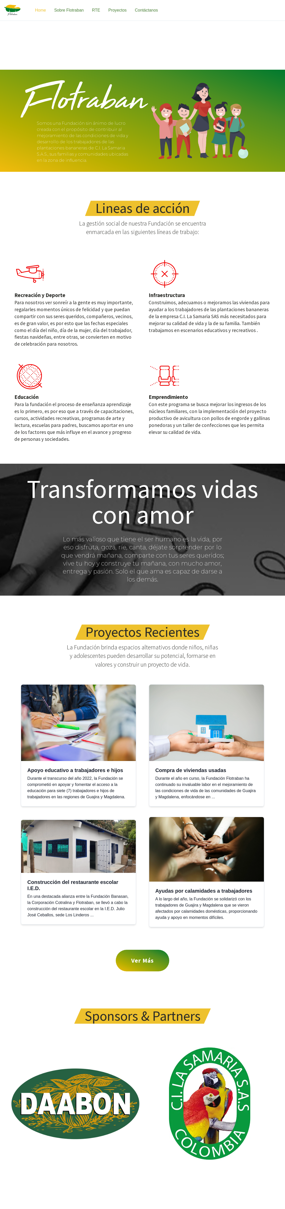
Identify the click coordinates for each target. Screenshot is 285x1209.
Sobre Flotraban (69, 10)
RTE (96, 10)
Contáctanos (146, 10)
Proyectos (117, 10)
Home (40, 10)
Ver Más (142, 960)
